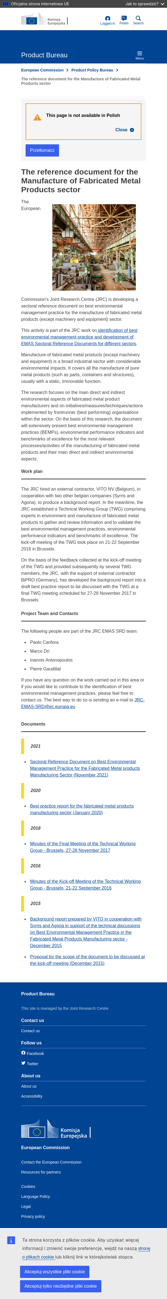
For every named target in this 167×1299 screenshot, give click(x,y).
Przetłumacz (42, 150)
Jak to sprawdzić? (145, 3)
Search (138, 20)
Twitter (32, 1064)
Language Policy (35, 1196)
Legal (26, 1206)
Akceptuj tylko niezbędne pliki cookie (60, 1286)
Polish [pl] (124, 20)
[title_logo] (48, 18)
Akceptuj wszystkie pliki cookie (54, 1271)
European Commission (42, 70)
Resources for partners (41, 1172)
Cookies (28, 1186)
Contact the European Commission (51, 1162)
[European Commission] (61, 1130)
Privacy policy (33, 1216)
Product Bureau (38, 993)
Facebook (35, 1053)
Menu (140, 55)
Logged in (107, 20)
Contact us (30, 1031)
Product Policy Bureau (92, 70)
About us (28, 1086)
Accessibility (31, 1096)
